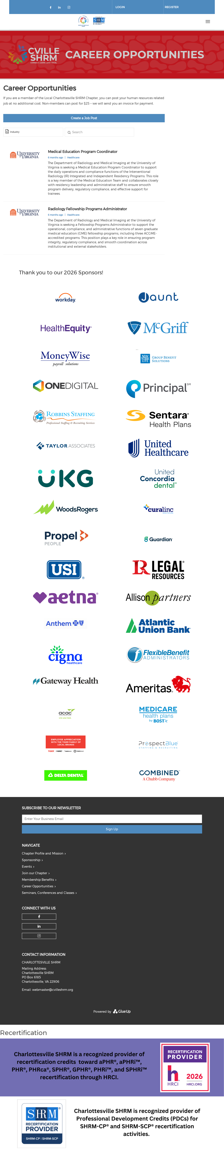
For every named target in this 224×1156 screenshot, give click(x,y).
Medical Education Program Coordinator (82, 152)
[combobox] (33, 132)
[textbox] (36, 132)
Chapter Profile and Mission (42, 853)
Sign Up (112, 829)
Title (69, 132)
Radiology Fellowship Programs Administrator (87, 209)
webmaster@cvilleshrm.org (52, 990)
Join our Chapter (34, 873)
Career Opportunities (37, 886)
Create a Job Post (84, 118)
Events (27, 867)
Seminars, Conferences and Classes (48, 893)
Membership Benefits (38, 880)
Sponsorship (31, 860)
